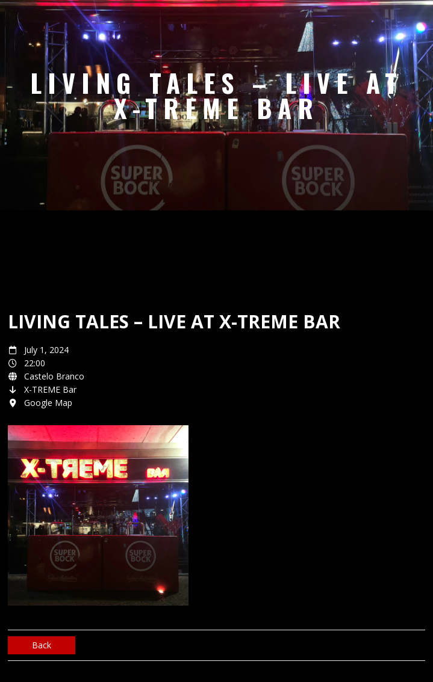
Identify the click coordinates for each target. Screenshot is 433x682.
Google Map (48, 402)
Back (41, 645)
